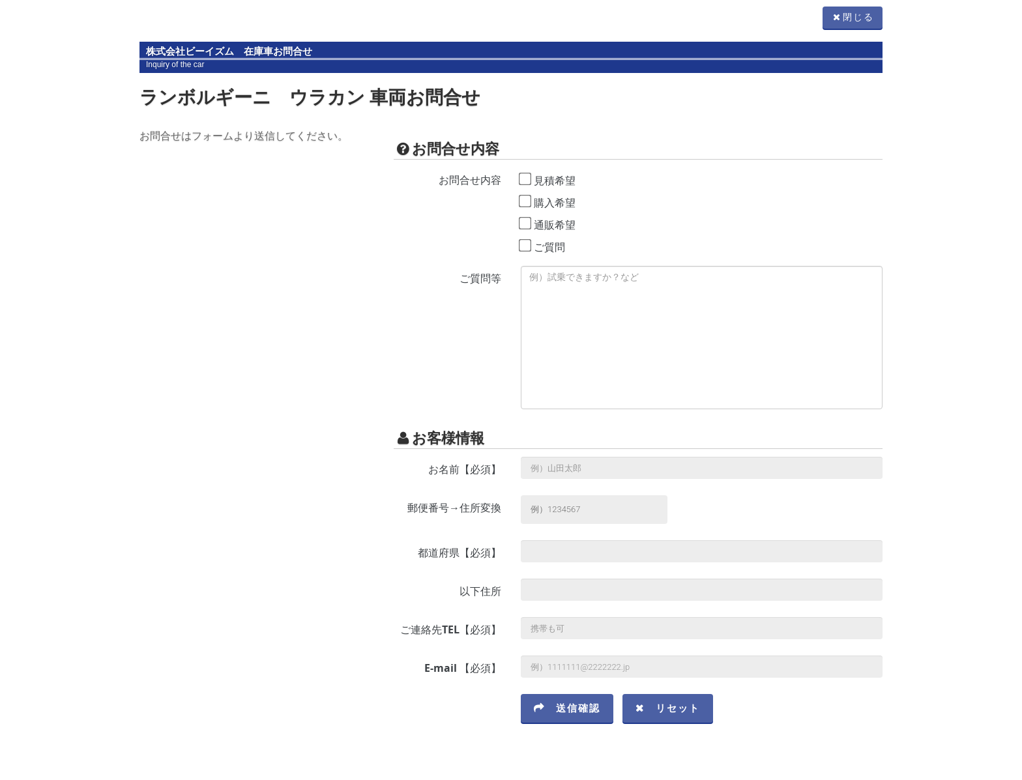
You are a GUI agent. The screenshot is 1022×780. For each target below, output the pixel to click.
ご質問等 (480, 278)
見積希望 (555, 180)
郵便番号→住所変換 (454, 507)
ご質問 (549, 247)
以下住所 (480, 591)
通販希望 (555, 225)
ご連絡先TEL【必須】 (450, 629)
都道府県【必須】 (459, 552)
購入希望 (555, 202)
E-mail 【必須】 (462, 668)
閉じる (852, 17)
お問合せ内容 (470, 180)
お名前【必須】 (464, 469)
